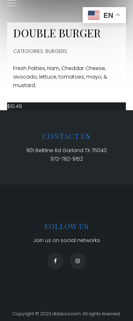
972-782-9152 (66, 158)
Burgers (56, 51)
